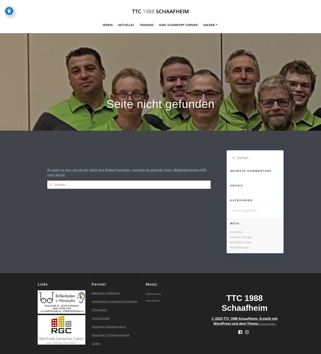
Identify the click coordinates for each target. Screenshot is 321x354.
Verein (107, 25)
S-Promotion (99, 310)
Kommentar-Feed (240, 242)
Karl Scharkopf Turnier (178, 25)
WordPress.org (239, 247)
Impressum (153, 300)
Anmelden (236, 232)
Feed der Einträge (241, 237)
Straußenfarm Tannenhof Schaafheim (115, 301)
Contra (96, 343)
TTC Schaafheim (160, 11)
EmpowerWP (267, 324)
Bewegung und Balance (106, 293)
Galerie (209, 25)
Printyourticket (101, 318)
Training (147, 25)
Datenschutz (153, 294)
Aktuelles (126, 25)
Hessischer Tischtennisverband (110, 335)
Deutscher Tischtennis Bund (109, 326)
